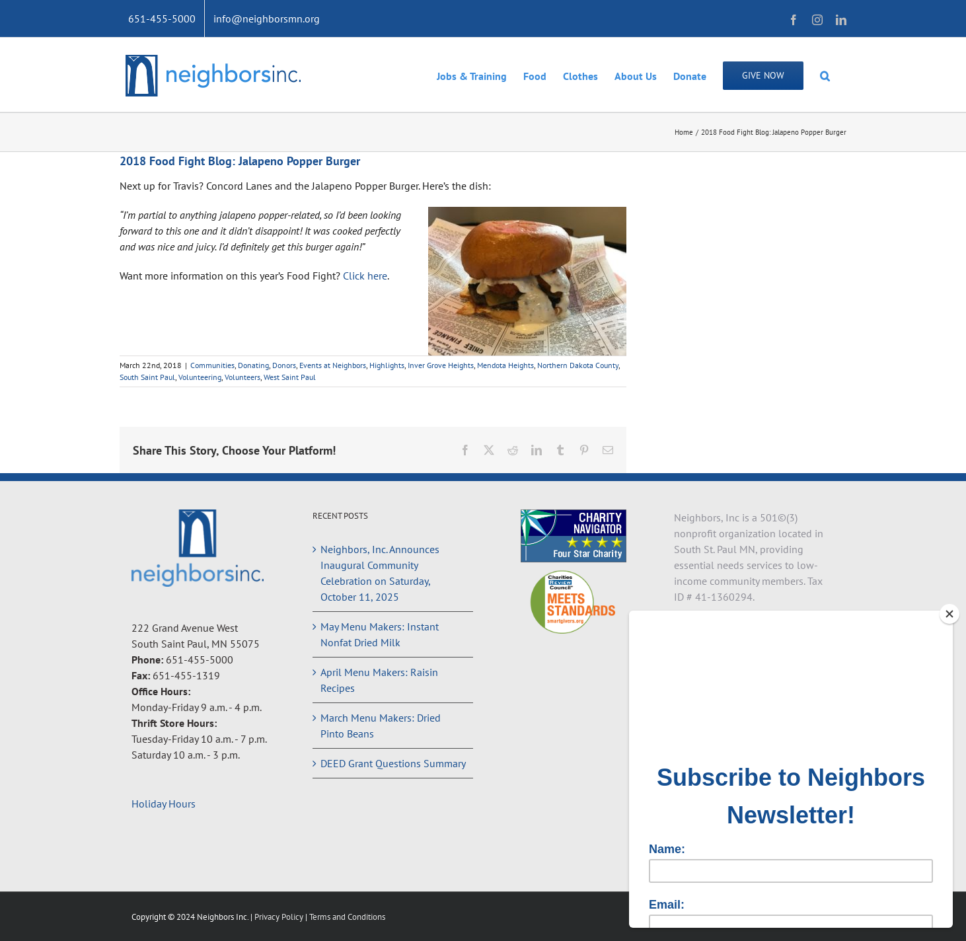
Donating (253, 365)
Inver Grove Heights (441, 365)
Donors (284, 365)
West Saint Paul (290, 377)
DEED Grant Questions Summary (393, 763)
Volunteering (199, 377)
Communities (212, 365)
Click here (365, 275)
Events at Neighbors (332, 365)
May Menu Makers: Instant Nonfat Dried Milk (379, 634)
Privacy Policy (279, 916)
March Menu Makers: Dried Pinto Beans (380, 725)
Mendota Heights (505, 365)
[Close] (949, 614)
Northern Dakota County (577, 365)
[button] (825, 75)
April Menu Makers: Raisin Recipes (379, 680)
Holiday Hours (163, 803)
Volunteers (242, 377)
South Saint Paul (147, 377)
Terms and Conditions (347, 916)
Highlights (386, 365)
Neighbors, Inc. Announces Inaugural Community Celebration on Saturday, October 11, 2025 (379, 573)
